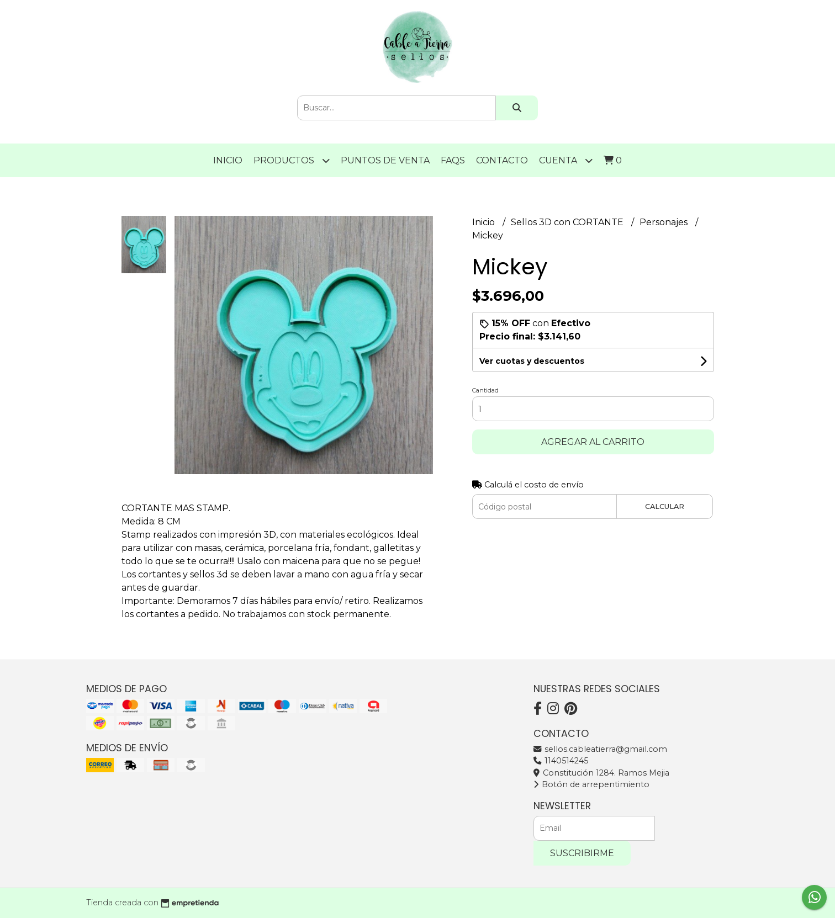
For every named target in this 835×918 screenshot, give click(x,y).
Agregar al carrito (592, 442)
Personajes (665, 222)
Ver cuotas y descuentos (531, 361)
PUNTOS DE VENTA (385, 160)
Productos (291, 160)
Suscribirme (582, 853)
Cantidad (485, 390)
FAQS (453, 160)
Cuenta (566, 160)
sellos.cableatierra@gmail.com (600, 749)
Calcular (664, 506)
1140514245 (560, 761)
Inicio (227, 160)
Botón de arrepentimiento (591, 784)
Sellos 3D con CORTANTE (568, 222)
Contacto (502, 160)
